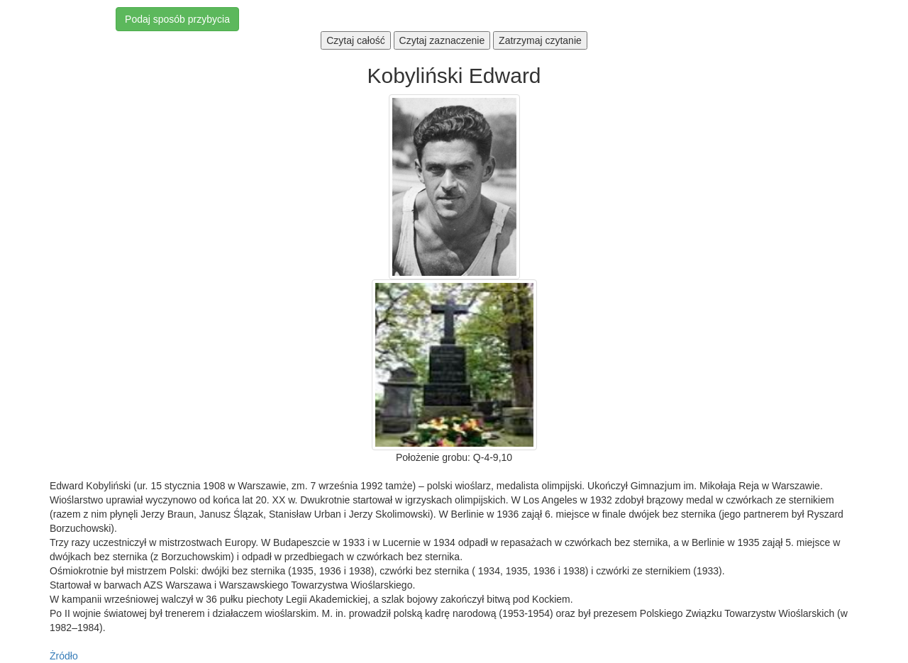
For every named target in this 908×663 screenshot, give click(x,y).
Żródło (64, 656)
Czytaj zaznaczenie (442, 40)
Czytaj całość (355, 40)
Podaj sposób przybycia (177, 19)
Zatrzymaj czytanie (540, 40)
